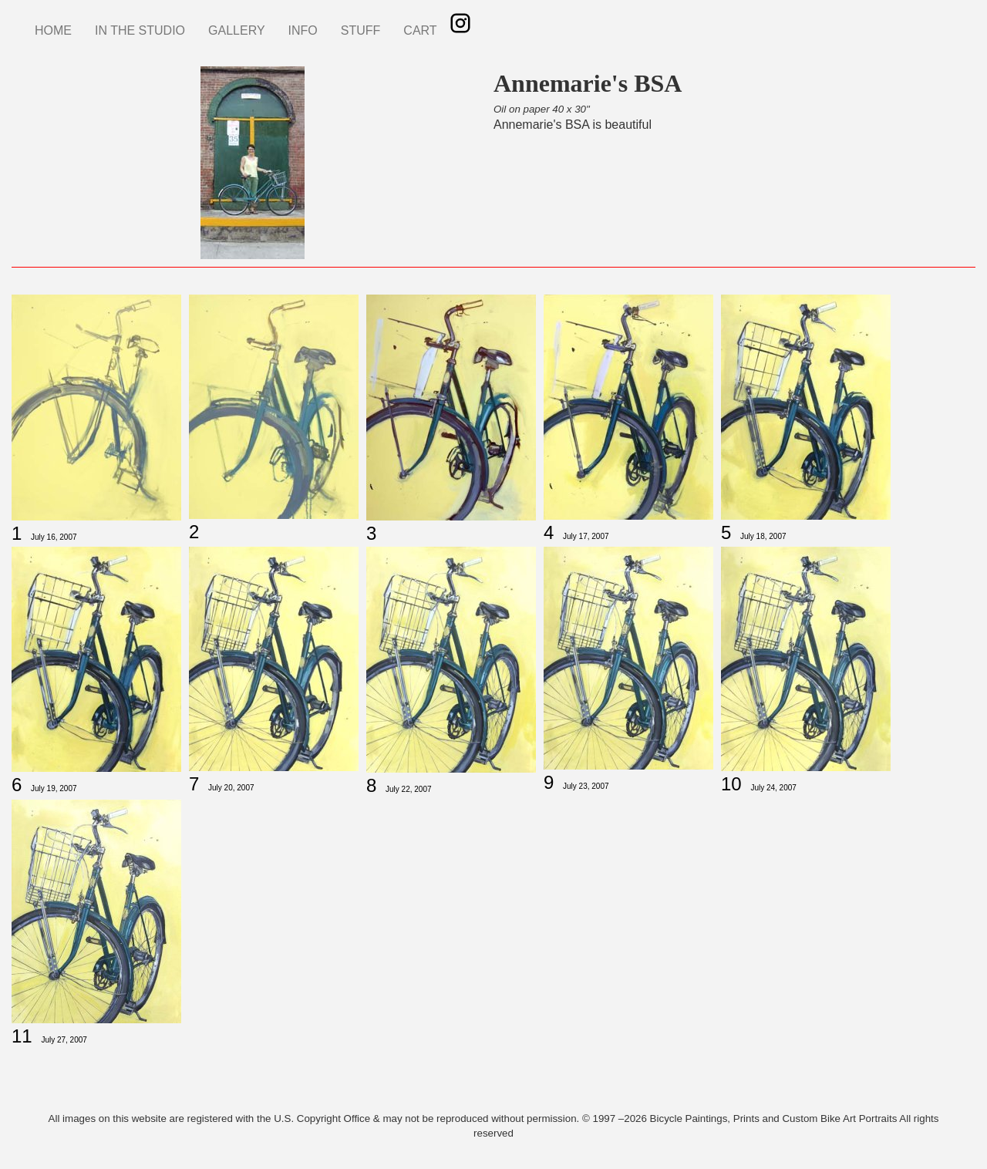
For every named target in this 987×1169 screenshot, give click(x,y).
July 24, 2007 (773, 787)
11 (22, 1036)
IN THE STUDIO (140, 30)
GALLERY (236, 30)
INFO (303, 30)
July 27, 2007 (64, 1040)
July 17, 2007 (586, 536)
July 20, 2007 (231, 787)
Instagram (460, 23)
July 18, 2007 (763, 536)
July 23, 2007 (586, 786)
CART (419, 30)
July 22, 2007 (409, 789)
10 (731, 783)
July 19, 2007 (54, 788)
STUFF (361, 30)
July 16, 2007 (54, 537)
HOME (53, 30)
